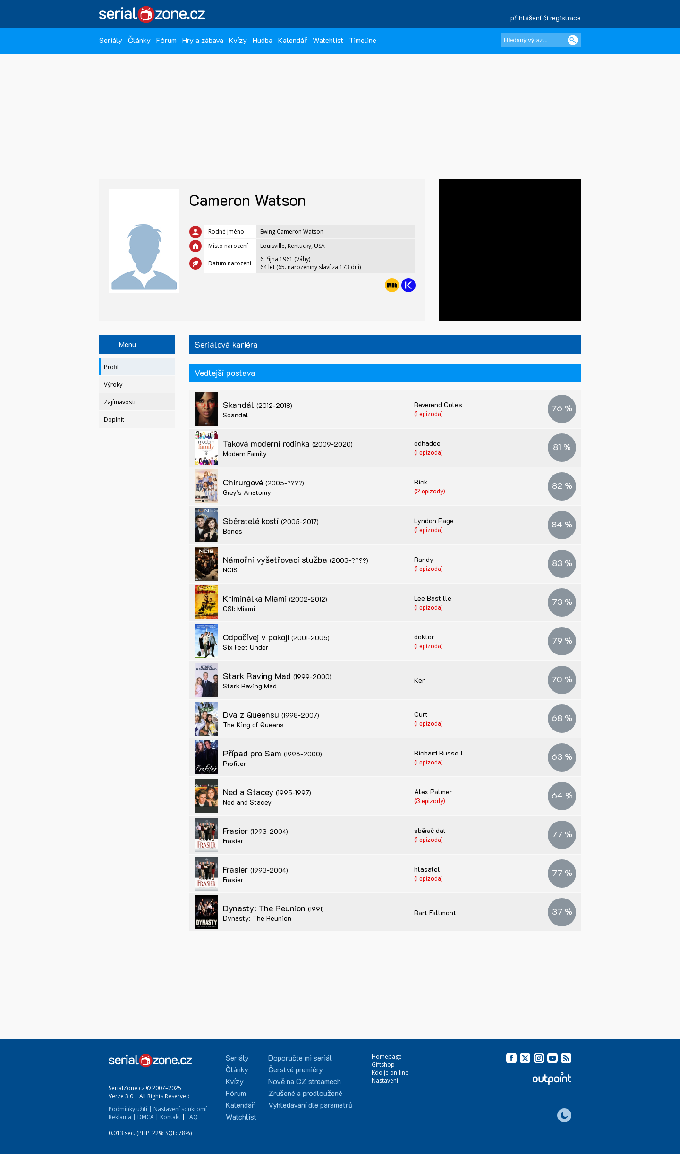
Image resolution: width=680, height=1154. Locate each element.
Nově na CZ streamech (304, 1081)
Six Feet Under (245, 647)
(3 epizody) (429, 801)
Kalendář (292, 40)
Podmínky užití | (130, 1109)
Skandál (257, 404)
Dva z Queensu (271, 714)
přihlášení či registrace (545, 17)
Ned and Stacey (247, 802)
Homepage (387, 1056)
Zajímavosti (120, 402)
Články (139, 40)
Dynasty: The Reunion (273, 908)
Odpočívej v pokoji (276, 637)
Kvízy (238, 40)
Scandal (235, 414)
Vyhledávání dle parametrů (310, 1105)
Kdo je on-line (390, 1073)
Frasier (255, 830)
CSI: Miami (239, 608)
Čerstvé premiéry (295, 1069)
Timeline (362, 40)
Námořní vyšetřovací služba (295, 559)
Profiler (234, 763)
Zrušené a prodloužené (305, 1093)
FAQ (192, 1117)
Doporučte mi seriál (300, 1057)
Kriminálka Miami (275, 598)
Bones (232, 530)
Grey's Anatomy (247, 492)
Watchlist (328, 40)
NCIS (230, 569)
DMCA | (148, 1117)
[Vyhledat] (573, 40)
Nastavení (385, 1081)
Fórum (166, 40)
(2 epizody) (429, 491)
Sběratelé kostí (271, 520)
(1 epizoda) (428, 413)
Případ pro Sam (272, 753)
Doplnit (114, 420)
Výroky (113, 385)
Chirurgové (263, 482)
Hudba (262, 40)
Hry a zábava (202, 40)
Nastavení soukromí (180, 1109)
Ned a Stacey (267, 792)
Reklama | (122, 1117)
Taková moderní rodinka (288, 443)
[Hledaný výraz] (541, 40)
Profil (111, 367)
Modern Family (245, 453)
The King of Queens (253, 724)
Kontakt (170, 1117)
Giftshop (383, 1065)
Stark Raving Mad (277, 675)
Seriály (110, 40)
